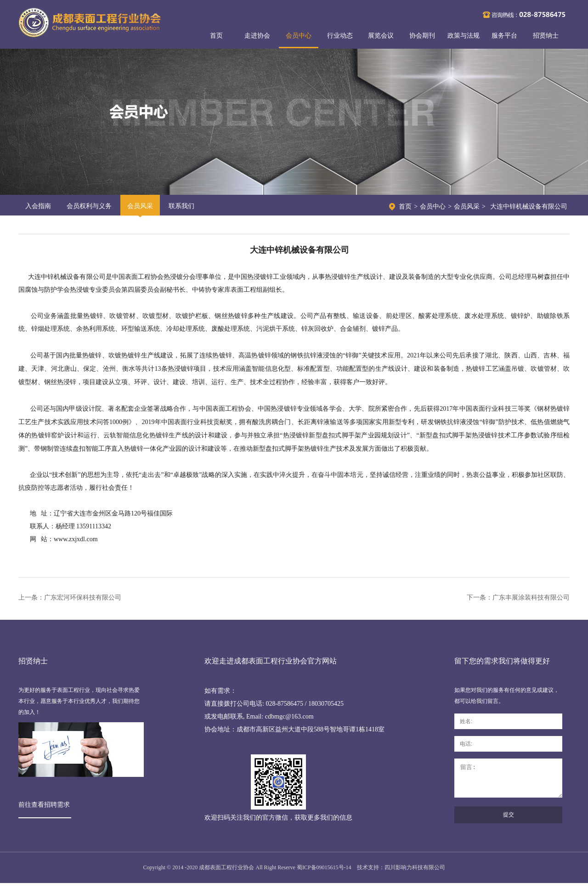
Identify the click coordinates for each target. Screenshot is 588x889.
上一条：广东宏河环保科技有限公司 (69, 597)
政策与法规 (463, 35)
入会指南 (38, 206)
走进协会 (257, 35)
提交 (508, 821)
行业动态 (340, 35)
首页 (216, 35)
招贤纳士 (546, 35)
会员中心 (298, 35)
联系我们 (181, 206)
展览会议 (381, 35)
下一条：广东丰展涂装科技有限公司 (518, 597)
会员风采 (140, 206)
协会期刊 (422, 35)
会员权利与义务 (89, 206)
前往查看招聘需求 (44, 804)
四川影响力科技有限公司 (414, 873)
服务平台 (504, 35)
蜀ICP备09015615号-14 (324, 873)
